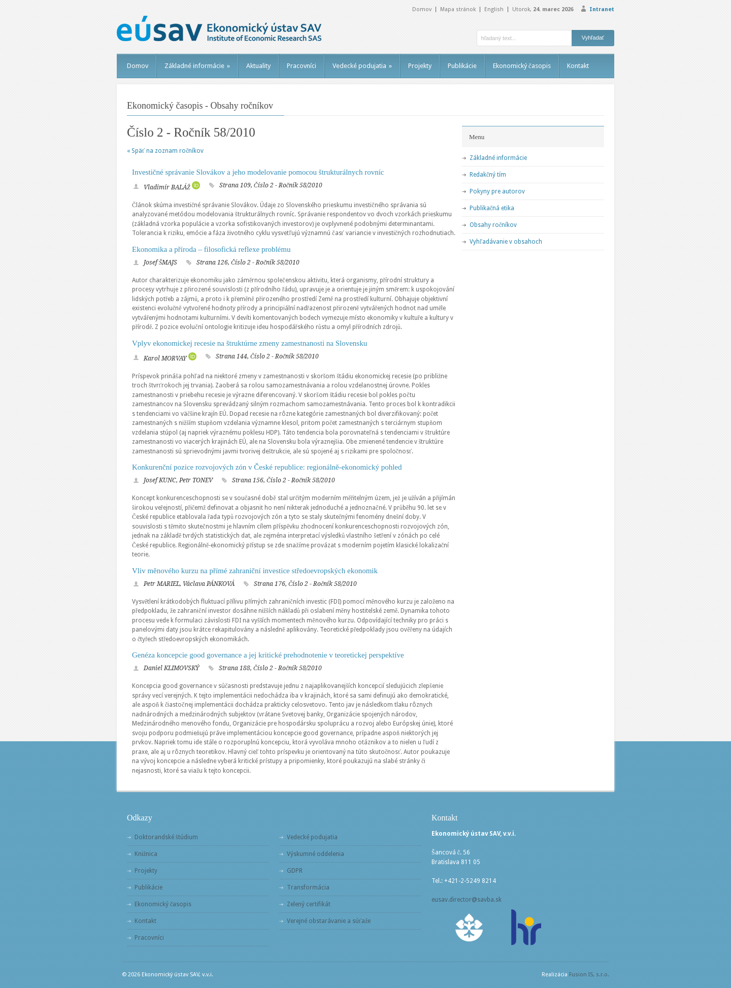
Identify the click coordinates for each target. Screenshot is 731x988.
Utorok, (543, 9)
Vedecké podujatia (362, 66)
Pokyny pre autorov (497, 191)
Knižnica (146, 854)
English (494, 9)
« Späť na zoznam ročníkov (165, 150)
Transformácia (308, 887)
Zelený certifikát (308, 904)
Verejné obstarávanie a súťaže (329, 921)
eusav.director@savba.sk (466, 899)
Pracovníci (301, 66)
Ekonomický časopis (522, 66)
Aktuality (258, 66)
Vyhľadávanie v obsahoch (506, 241)
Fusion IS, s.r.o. (589, 974)
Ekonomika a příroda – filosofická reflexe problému (211, 249)
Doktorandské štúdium (166, 837)
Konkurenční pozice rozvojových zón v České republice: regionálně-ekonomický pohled (267, 467)
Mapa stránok (458, 9)
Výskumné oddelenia (315, 854)
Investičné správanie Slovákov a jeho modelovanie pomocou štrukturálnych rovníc (258, 172)
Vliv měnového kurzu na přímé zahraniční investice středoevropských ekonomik (255, 571)
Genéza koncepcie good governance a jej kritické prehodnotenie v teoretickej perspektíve (268, 655)
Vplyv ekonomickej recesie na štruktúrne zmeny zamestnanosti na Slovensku (249, 343)
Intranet (601, 9)
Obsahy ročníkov (493, 224)
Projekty (419, 66)
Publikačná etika (492, 208)
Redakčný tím (488, 174)
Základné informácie (197, 66)
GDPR (295, 870)
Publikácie (462, 66)
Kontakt (578, 66)
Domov (421, 9)
